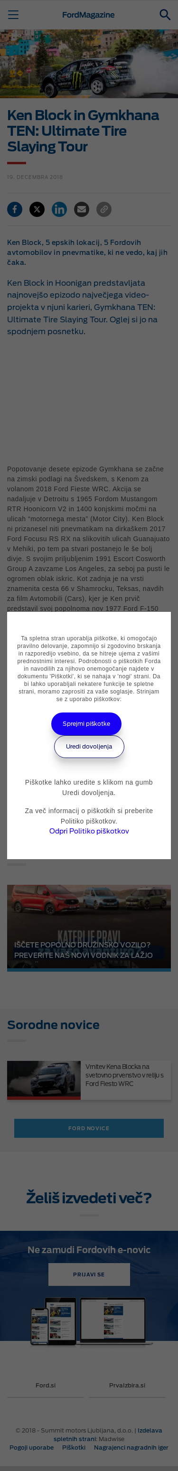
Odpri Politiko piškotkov (89, 831)
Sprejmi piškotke (86, 723)
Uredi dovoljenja (89, 746)
